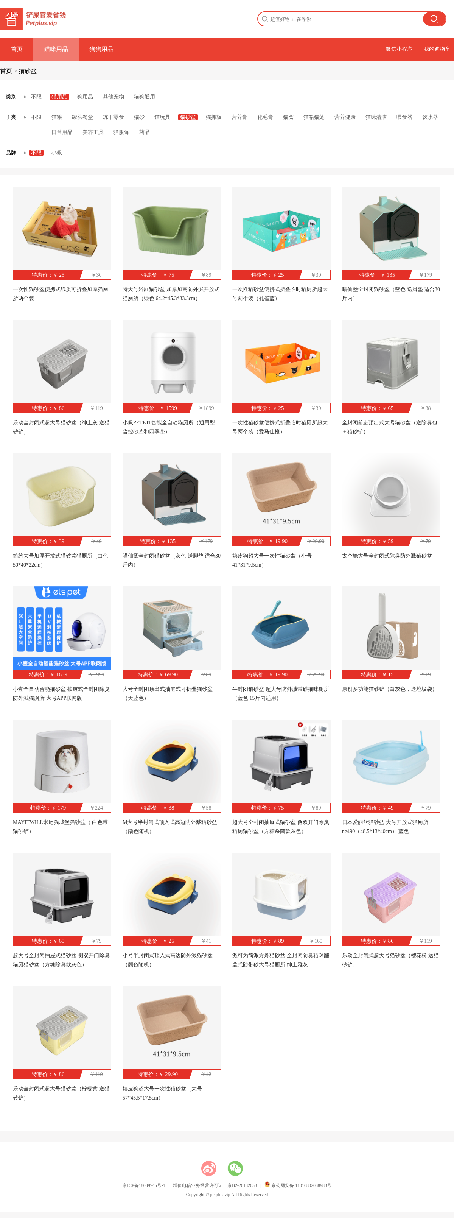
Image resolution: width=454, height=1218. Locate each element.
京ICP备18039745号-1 (144, 1185)
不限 (36, 97)
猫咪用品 (56, 49)
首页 (17, 49)
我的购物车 (437, 49)
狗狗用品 (101, 49)
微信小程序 (399, 49)
